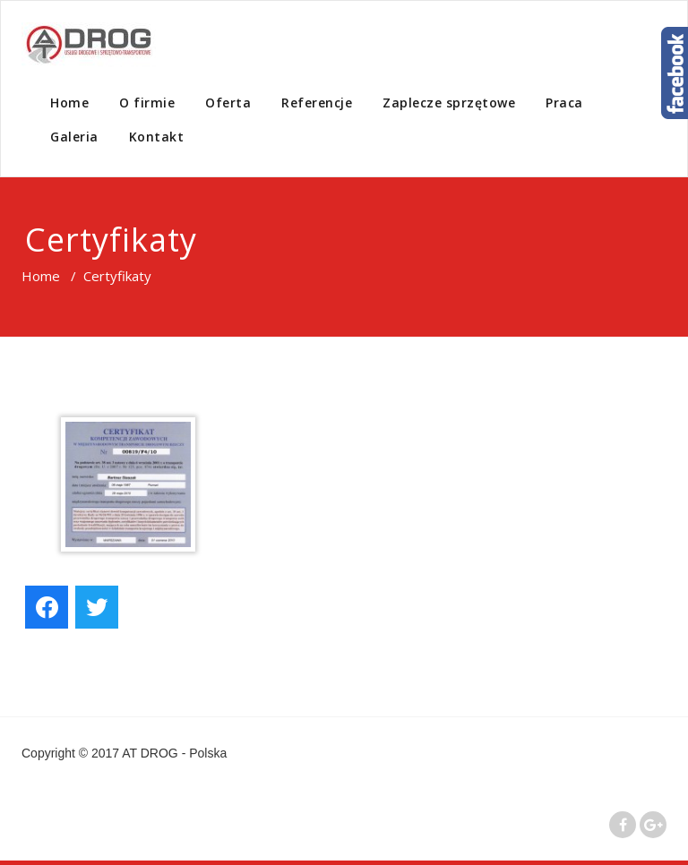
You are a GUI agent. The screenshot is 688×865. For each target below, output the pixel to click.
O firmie (147, 102)
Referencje (316, 102)
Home (69, 102)
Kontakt (157, 136)
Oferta (228, 102)
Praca (564, 102)
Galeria (74, 136)
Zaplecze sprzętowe (449, 102)
